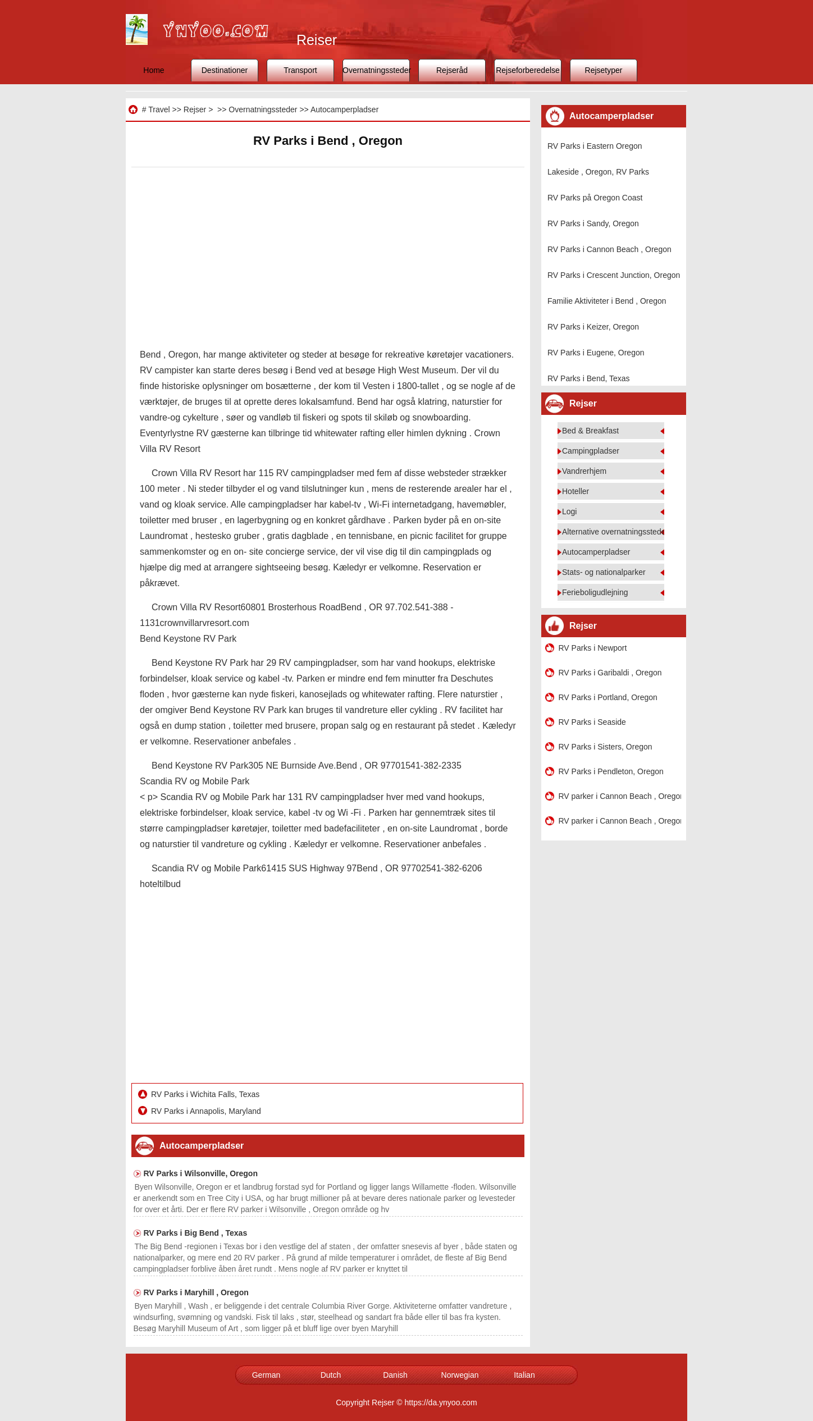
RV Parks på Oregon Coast (594, 197)
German (266, 1374)
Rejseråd (452, 70)
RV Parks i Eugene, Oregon (596, 352)
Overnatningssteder (376, 70)
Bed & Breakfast (590, 430)
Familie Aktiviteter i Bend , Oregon (606, 300)
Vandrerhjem (584, 471)
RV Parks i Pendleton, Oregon (611, 771)
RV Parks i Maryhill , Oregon (196, 1292)
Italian (524, 1374)
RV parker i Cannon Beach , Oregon (620, 796)
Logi (569, 511)
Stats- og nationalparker (604, 572)
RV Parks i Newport (593, 647)
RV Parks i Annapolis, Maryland (207, 1111)
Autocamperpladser (344, 109)
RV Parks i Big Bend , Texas (196, 1232)
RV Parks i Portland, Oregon (608, 697)
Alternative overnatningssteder (615, 531)
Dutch (331, 1374)
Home (153, 70)
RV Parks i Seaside (592, 722)
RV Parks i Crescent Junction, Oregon (613, 275)
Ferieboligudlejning (595, 592)
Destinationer (225, 70)
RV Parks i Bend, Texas (588, 378)
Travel (159, 109)
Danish (395, 1374)
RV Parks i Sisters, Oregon (605, 746)
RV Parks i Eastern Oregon (594, 145)
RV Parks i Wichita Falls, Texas (206, 1094)
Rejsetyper (604, 70)
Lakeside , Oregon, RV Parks (598, 171)
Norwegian (460, 1374)
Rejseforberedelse (528, 70)
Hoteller (575, 491)
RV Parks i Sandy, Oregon (593, 223)
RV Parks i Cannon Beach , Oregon (609, 249)
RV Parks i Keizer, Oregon (593, 326)
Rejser (195, 109)
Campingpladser (590, 450)
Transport (300, 70)
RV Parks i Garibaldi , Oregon (610, 672)
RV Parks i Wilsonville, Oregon (201, 1173)
